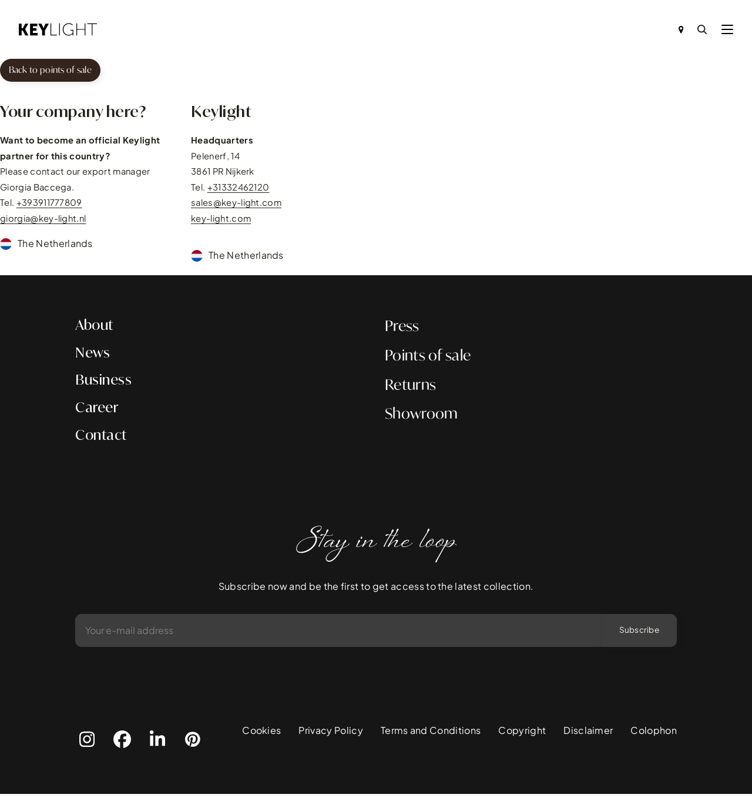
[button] (727, 29)
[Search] (702, 29)
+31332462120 (238, 188)
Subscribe (637, 637)
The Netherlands (55, 245)
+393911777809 (49, 204)
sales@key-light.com (236, 204)
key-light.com (221, 220)
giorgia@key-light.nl (43, 220)
